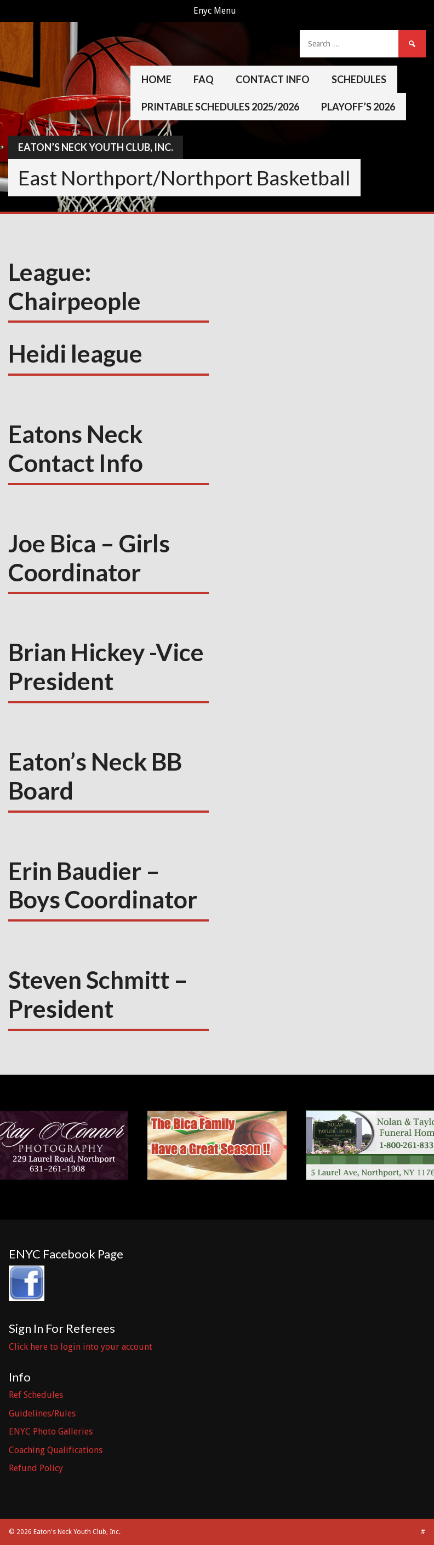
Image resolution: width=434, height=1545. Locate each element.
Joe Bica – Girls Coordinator (89, 557)
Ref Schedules (36, 1395)
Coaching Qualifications (55, 1450)
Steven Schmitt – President (98, 994)
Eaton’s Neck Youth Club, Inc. (95, 147)
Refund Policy (36, 1468)
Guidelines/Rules (42, 1413)
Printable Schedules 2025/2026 (220, 107)
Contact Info (273, 79)
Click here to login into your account (80, 1347)
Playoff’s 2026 (358, 107)
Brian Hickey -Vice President (106, 666)
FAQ (203, 79)
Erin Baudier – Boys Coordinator (102, 885)
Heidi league (75, 353)
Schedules (359, 79)
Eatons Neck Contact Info (75, 448)
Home (156, 79)
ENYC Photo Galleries (51, 1431)
